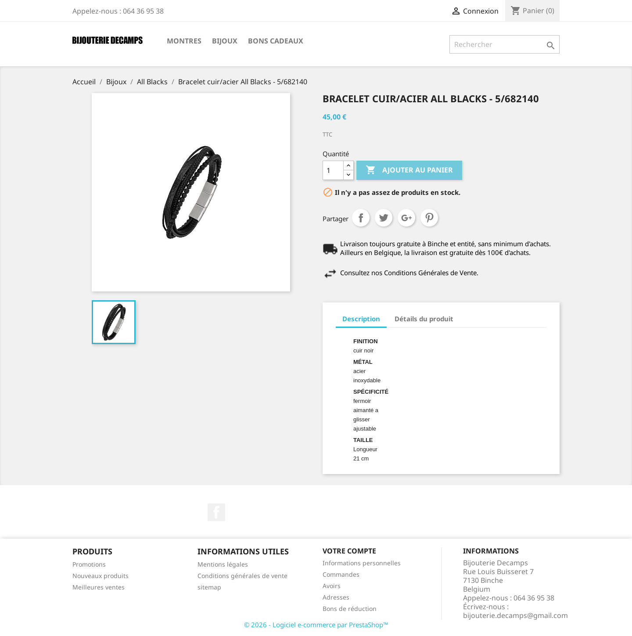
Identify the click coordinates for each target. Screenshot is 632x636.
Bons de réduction (350, 608)
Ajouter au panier (409, 170)
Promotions (89, 564)
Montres (184, 41)
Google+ (406, 217)
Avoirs (332, 586)
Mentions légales (223, 564)
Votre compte (349, 551)
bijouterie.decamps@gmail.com (515, 615)
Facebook (216, 512)
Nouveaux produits (100, 575)
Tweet (383, 217)
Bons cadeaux (275, 41)
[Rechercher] (504, 44)
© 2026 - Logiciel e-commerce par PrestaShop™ (316, 624)
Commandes (341, 574)
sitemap (209, 587)
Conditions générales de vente (242, 575)
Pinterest (429, 217)
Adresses (336, 597)
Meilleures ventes (98, 587)
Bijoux (224, 41)
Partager (361, 217)
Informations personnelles (362, 563)
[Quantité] (333, 170)
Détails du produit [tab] (424, 318)
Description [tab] (361, 318)
